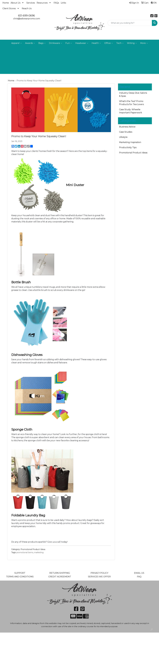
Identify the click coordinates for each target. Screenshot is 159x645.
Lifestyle (123, 137)
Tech (120, 43)
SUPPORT (19, 573)
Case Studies (125, 132)
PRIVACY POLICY (99, 573)
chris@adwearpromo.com (26, 18)
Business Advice (127, 126)
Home (5, 3)
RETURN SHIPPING (59, 573)
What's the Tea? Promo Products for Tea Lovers (131, 103)
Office (108, 43)
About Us (15, 3)
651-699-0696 (26, 15)
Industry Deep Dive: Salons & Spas (133, 94)
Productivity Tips (127, 147)
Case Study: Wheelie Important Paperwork (130, 111)
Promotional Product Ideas (33, 549)
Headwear (81, 43)
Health (96, 43)
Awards (30, 43)
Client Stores (9, 8)
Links (63, 3)
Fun (68, 43)
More (144, 43)
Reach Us (26, 8)
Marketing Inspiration (130, 142)
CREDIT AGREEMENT (59, 576)
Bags (42, 43)
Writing (132, 43)
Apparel (16, 43)
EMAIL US (139, 573)
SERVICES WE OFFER (99, 576)
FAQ (139, 576)
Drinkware (55, 43)
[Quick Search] (130, 23)
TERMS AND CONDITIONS (20, 576)
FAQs (56, 3)
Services (30, 3)
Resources (42, 3)
